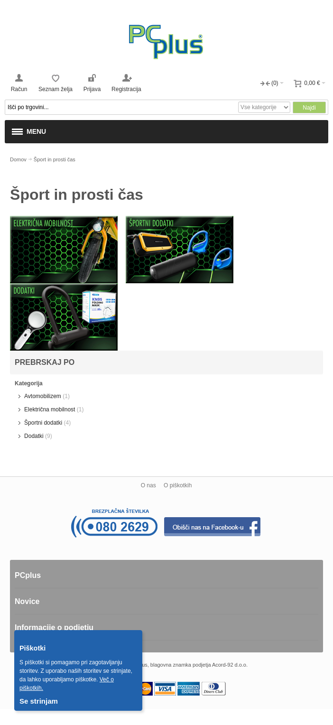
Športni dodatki (43, 422)
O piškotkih (178, 485)
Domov (18, 159)
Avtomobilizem (42, 396)
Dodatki (34, 436)
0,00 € (312, 83)
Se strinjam (38, 701)
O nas (148, 485)
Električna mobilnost (49, 409)
